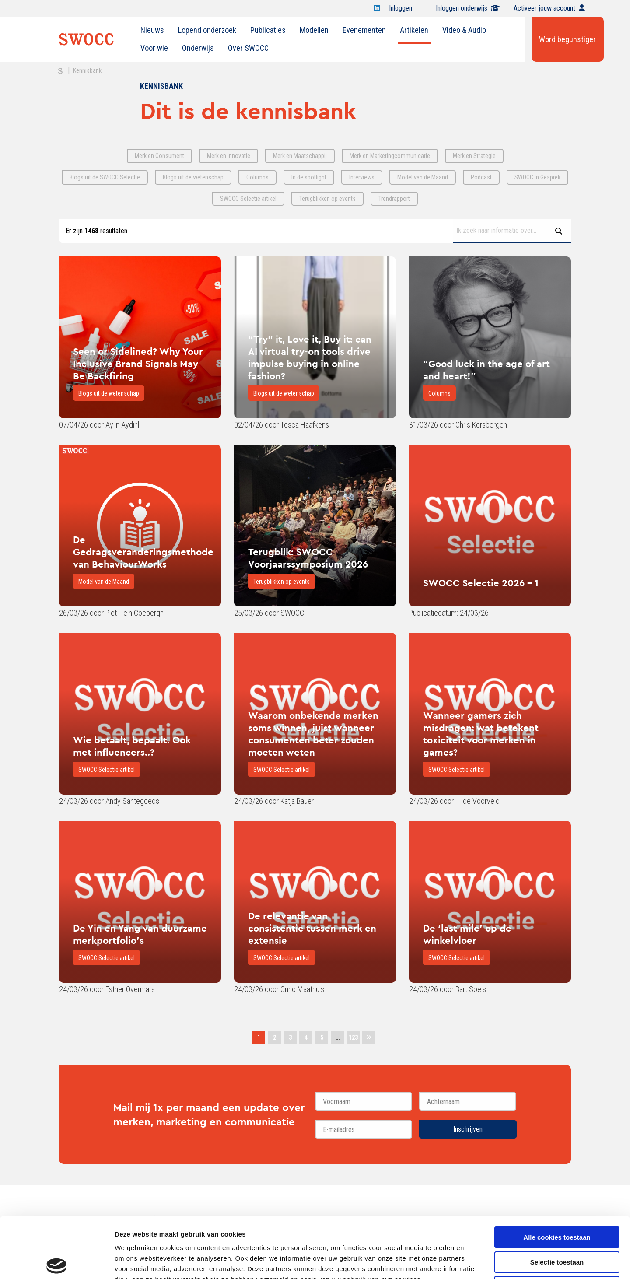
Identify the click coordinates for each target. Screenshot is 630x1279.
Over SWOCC (248, 48)
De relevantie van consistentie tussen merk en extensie (312, 928)
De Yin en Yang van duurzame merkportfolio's (140, 934)
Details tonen (473, 1261)
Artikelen (414, 30)
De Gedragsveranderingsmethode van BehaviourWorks (143, 551)
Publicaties (268, 30)
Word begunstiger (567, 39)
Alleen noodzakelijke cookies (556, 1223)
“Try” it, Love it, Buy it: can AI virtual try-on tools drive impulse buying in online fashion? (309, 357)
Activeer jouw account (549, 8)
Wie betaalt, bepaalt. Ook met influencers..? (132, 746)
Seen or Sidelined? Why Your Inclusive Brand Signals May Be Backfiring (138, 363)
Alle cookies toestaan (556, 1174)
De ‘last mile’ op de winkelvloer (467, 934)
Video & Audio (464, 30)
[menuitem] (152, 30)
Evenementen (364, 30)
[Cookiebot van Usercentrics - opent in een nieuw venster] (56, 1261)
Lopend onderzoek (207, 30)
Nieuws (152, 30)
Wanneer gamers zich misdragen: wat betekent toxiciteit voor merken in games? (481, 733)
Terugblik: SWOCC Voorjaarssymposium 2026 (308, 558)
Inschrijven (468, 1129)
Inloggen (405, 8)
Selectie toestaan (557, 1199)
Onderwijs (198, 48)
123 (353, 1037)
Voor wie (154, 48)
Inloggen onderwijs (468, 8)
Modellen (314, 30)
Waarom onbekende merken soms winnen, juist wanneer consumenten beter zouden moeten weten (313, 733)
